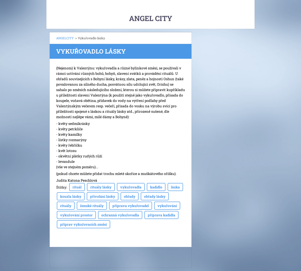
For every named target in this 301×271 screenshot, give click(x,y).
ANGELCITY (65, 38)
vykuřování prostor (76, 215)
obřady (129, 196)
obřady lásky (154, 196)
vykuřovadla (130, 187)
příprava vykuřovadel (130, 205)
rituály (65, 205)
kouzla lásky (70, 196)
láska (175, 187)
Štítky (61, 187)
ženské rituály (92, 205)
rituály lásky (100, 187)
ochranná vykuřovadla (120, 215)
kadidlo (156, 187)
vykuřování (167, 205)
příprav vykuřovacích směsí (83, 224)
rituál (77, 187)
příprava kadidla (161, 215)
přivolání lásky (102, 196)
